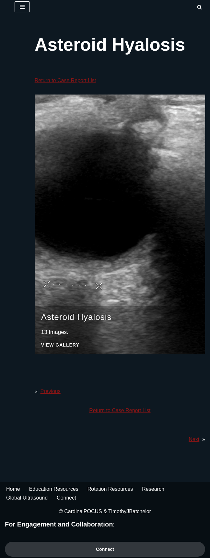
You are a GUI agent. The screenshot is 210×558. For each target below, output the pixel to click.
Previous (51, 391)
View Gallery (60, 345)
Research (153, 489)
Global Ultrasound (27, 498)
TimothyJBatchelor (129, 511)
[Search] (199, 7)
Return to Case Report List (65, 80)
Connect (66, 498)
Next (194, 439)
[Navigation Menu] (22, 6)
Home (13, 489)
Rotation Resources (110, 489)
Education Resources (53, 489)
